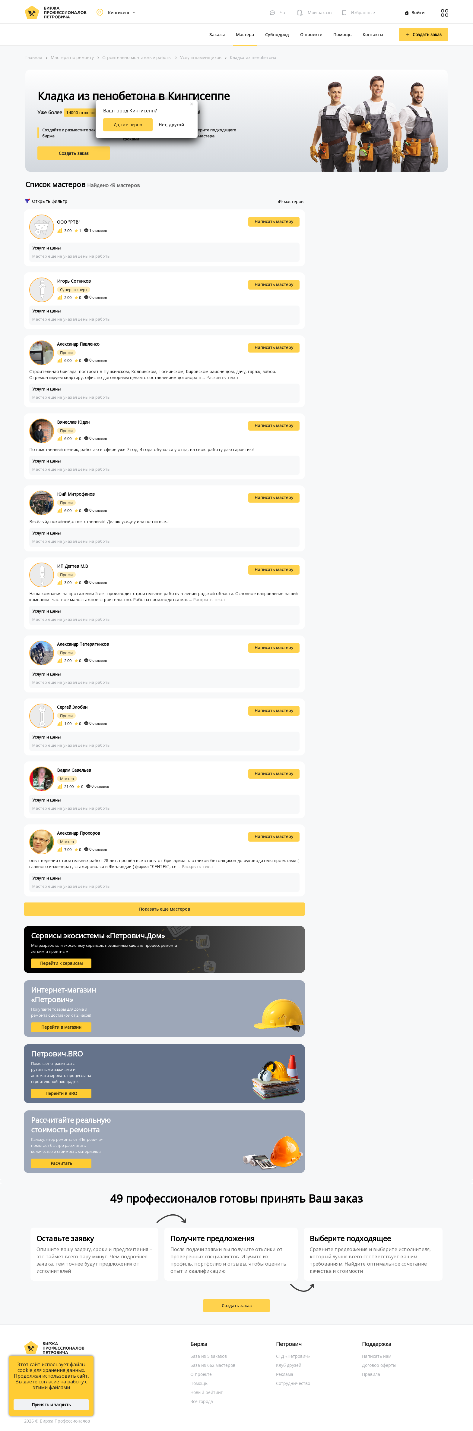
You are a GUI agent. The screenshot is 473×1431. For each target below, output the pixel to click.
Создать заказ (74, 153)
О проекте (311, 34)
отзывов (95, 230)
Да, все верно (128, 124)
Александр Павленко (78, 344)
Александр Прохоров (78, 833)
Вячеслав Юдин (73, 422)
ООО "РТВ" (68, 222)
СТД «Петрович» (293, 1356)
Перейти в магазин (61, 1027)
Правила (371, 1374)
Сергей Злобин (72, 707)
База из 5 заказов (208, 1356)
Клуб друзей (288, 1365)
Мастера (245, 34)
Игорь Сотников (74, 281)
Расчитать (61, 1163)
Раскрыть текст (222, 377)
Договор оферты (379, 1365)
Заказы (217, 34)
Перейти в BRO (61, 1093)
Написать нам (376, 1356)
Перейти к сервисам (61, 963)
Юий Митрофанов (76, 494)
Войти (414, 12)
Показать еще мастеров (164, 909)
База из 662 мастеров (212, 1365)
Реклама (284, 1374)
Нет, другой (171, 124)
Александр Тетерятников (83, 644)
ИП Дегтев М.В (72, 566)
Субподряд (277, 34)
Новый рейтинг (206, 1392)
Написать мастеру (274, 221)
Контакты (373, 34)
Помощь (342, 34)
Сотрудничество (293, 1383)
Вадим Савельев (74, 770)
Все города (201, 1401)
